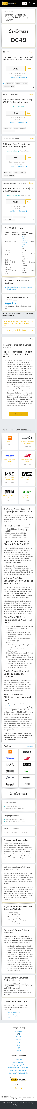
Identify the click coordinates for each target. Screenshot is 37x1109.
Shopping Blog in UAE (18, 1065)
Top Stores (8, 746)
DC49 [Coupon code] (16, 68)
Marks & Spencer (10, 482)
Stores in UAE (18, 1059)
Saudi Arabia (18, 1031)
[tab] (18, 323)
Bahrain (18, 1039)
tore (19, 1015)
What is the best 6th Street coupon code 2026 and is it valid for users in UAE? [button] (18, 323)
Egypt (18, 1048)
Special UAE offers (18, 1062)
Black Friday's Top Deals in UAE (18, 1073)
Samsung (9, 500)
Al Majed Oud (27, 446)
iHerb (27, 500)
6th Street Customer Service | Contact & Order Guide (19, 288)
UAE (18, 1034)
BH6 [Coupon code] (16, 113)
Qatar (18, 1045)
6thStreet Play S (12, 1015)
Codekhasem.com (15, 706)
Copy (29, 69)
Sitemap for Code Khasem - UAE (18, 1067)
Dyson (27, 482)
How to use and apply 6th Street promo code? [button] (18, 331)
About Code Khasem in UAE (18, 1070)
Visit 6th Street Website (18, 78)
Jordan (18, 1050)
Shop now (18, 414)
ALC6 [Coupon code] (16, 202)
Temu (9, 444)
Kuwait (18, 1037)
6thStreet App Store (14, 1013)
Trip (10, 464)
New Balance (27, 464)
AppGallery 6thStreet (14, 1017)
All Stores (11, 11)
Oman (18, 1042)
